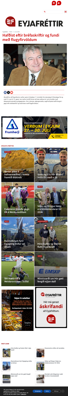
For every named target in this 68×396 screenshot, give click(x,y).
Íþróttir (40, 152)
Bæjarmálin (7, 152)
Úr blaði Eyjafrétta (42, 221)
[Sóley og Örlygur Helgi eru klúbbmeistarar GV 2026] (50, 199)
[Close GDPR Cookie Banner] (62, 390)
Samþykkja (34, 390)
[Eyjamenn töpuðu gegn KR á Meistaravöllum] (17, 199)
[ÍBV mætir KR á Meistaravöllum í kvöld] (17, 269)
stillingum (9, 394)
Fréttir (10, 32)
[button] (65, 11)
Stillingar (55, 390)
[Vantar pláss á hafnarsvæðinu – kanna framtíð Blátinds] (17, 165)
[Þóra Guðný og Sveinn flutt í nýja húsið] (50, 234)
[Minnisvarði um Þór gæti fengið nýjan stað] (50, 269)
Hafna (45, 390)
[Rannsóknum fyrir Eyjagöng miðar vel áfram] (17, 234)
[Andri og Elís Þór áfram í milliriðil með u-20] (50, 165)
